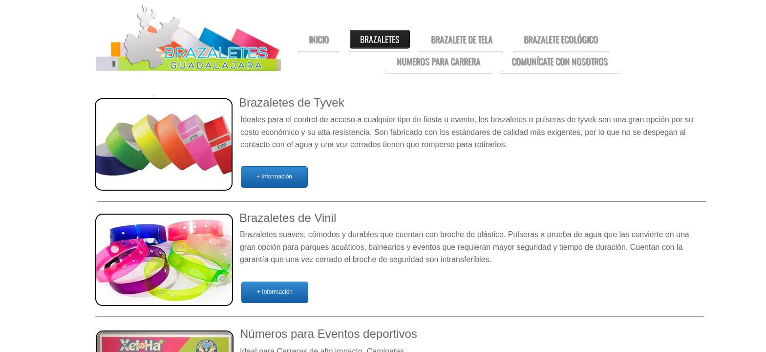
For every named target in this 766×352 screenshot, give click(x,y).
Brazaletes (380, 39)
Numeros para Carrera (438, 61)
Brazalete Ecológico (561, 39)
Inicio (319, 39)
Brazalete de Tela (461, 39)
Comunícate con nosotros (559, 61)
